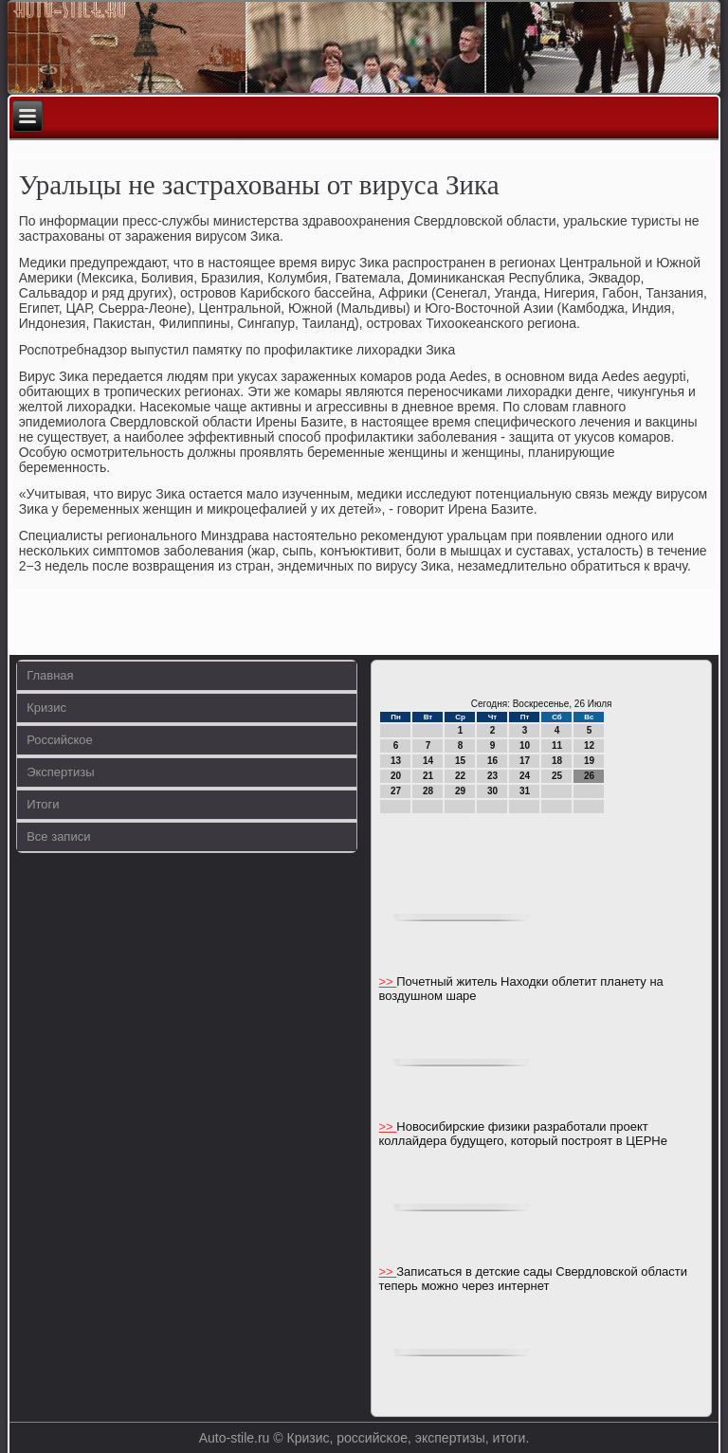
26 (589, 776)
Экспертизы (60, 772)
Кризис (46, 707)
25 (557, 776)
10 (524, 745)
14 (428, 760)
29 (460, 791)
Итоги (43, 804)
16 (492, 760)
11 (557, 745)
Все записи (58, 836)
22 (460, 776)
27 (396, 791)
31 (524, 791)
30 (492, 791)
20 (396, 776)
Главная (50, 675)
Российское (60, 740)
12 (589, 745)
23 (492, 776)
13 (396, 760)
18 (557, 760)
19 (589, 760)
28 (428, 791)
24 (524, 776)
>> (387, 981)
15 (460, 760)
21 (428, 776)
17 (524, 760)
